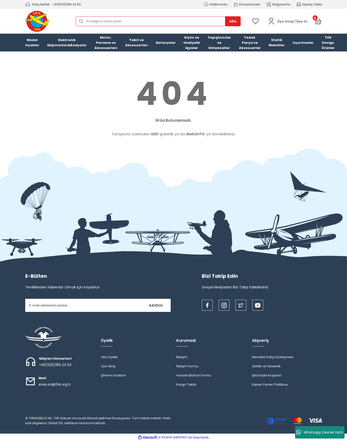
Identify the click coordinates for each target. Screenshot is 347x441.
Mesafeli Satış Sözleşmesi (272, 357)
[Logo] (37, 21)
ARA (232, 21)
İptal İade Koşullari (266, 375)
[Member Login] (271, 21)
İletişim (181, 357)
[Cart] (318, 21)
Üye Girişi (108, 366)
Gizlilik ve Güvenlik (266, 366)
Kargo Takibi (186, 384)
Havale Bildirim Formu (193, 375)
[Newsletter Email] (98, 305)
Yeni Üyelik (109, 357)
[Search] (158, 21)
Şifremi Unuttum (113, 375)
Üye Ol (301, 21)
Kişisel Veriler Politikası (270, 384)
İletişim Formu (187, 366)
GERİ (155, 134)
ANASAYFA (195, 134)
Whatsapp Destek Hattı (319, 432)
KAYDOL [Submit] (156, 305)
